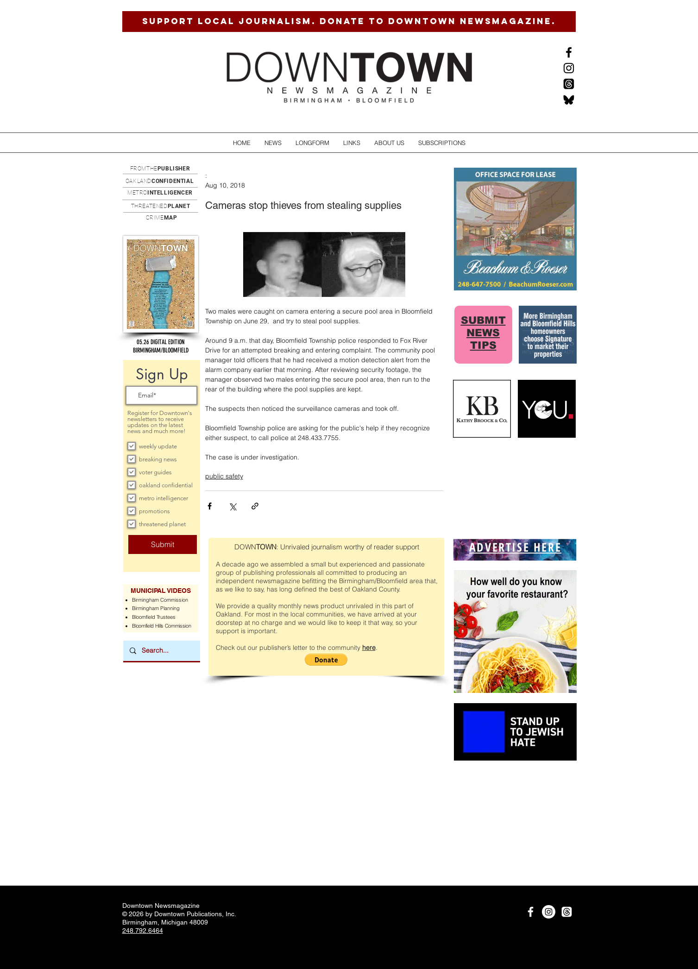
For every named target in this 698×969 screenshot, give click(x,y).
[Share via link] (255, 506)
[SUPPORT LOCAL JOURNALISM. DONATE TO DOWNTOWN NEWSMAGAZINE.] (349, 21)
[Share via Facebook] (209, 506)
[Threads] (569, 84)
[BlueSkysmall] (569, 100)
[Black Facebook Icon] (569, 52)
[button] (273, 143)
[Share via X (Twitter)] (232, 506)
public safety (224, 476)
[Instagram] (569, 68)
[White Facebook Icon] (530, 912)
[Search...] (161, 651)
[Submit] (162, 544)
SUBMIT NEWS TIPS (483, 333)
